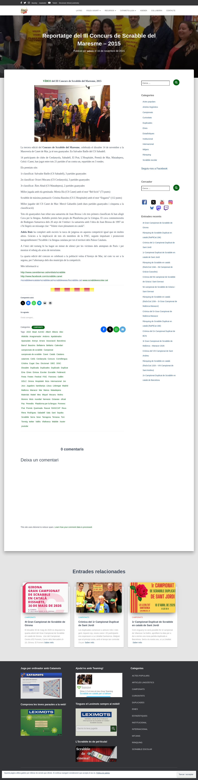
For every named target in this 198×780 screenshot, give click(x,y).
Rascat (47, 408)
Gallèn (60, 377)
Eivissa (36, 372)
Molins (60, 395)
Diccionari (45, 363)
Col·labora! (156, 11)
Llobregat (57, 386)
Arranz (42, 341)
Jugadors (31, 386)
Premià (29, 408)
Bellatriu (49, 345)
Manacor (33, 390)
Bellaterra (41, 345)
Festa (23, 377)
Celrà (33, 359)
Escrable (51, 372)
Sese (38, 417)
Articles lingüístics (150, 107)
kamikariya (40, 386)
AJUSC (41, 332)
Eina (23, 372)
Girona (31, 381)
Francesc (52, 377)
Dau (37, 363)
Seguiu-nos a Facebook (154, 168)
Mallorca (25, 390)
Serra (32, 417)
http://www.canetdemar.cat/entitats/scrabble (44, 272)
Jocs (23, 386)
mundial (38, 399)
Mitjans (146, 149)
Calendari (59, 345)
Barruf (24, 345)
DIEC (52, 363)
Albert (48, 332)
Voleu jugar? (93, 11)
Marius (46, 390)
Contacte (170, 11)
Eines (29, 372)
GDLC (24, 381)
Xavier (62, 421)
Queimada (38, 408)
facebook (21, 3)
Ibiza (47, 381)
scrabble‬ (60, 280)
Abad (34, 332)
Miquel (45, 395)
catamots (25, 359)
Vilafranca (46, 421)
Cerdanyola (41, 359)
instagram (29, 3)
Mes (39, 395)
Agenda (143, 11)
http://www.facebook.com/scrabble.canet (43, 276)
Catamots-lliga (128, 11)
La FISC (79, 11)
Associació (51, 341)
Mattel (33, 395)
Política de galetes (103, 773)
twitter (25, 3)
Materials (25, 395)
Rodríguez (31, 413)
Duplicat (64, 368)
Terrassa (56, 417)
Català (52, 354)
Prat (23, 408)
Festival (38, 377)
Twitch (54, 3)
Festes (30, 377)
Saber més (49, 642)
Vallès (38, 421)
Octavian (55, 399)
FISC (45, 377)
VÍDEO (47, 81)
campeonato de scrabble (31, 350)
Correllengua (61, 359)
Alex (61, 332)
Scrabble (25, 417)
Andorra (46, 336)
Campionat (48, 350)
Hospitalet (39, 381)
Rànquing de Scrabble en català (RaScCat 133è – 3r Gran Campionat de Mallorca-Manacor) (160, 301)
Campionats (38, 327)
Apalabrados (56, 336)
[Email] (123, 329)
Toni (62, 417)
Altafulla (24, 336)
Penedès (30, 404)
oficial (63, 399)
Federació (61, 372)
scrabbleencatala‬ (31, 280)
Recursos (110, 11)
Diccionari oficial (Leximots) (69, 3)
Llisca (48, 386)
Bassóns (31, 345)
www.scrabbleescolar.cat (100, 280)
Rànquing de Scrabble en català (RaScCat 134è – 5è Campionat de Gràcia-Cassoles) (158, 267)
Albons (55, 332)
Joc (64, 381)
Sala (48, 413)
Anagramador (35, 336)
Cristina (24, 363)
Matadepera (56, 390)
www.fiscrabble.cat (75, 280)
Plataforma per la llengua (46, 404)
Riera (23, 413)
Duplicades (45, 368)
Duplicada (34, 368)
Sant (54, 413)
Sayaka (60, 413)
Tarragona (46, 417)
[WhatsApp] (116, 329)
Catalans (60, 354)
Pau (23, 404)
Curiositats (147, 117)
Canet (45, 354)
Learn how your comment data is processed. (73, 527)
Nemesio (46, 399)
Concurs (51, 359)
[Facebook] (104, 329)
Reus (64, 408)
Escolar (43, 372)
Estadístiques (148, 133)
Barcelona (61, 341)
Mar (40, 390)
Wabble (55, 421)
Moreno (24, 399)
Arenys (35, 341)
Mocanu (52, 395)
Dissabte (25, 368)
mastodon (42, 3)
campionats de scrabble (31, 354)
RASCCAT (55, 408)
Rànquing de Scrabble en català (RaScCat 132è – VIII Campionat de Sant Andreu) (158, 365)
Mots (31, 399)
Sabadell (41, 413)
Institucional (148, 139)
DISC (58, 363)
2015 (28, 332)
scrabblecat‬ (48, 280)
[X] (110, 329)
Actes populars (149, 102)
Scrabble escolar (150, 160)
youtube (49, 3)
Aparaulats (26, 341)
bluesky (34, 3)
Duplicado (55, 368)
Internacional (56, 381)
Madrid (65, 386)
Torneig (24, 421)
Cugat (31, 363)
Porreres (61, 404)
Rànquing (147, 155)
